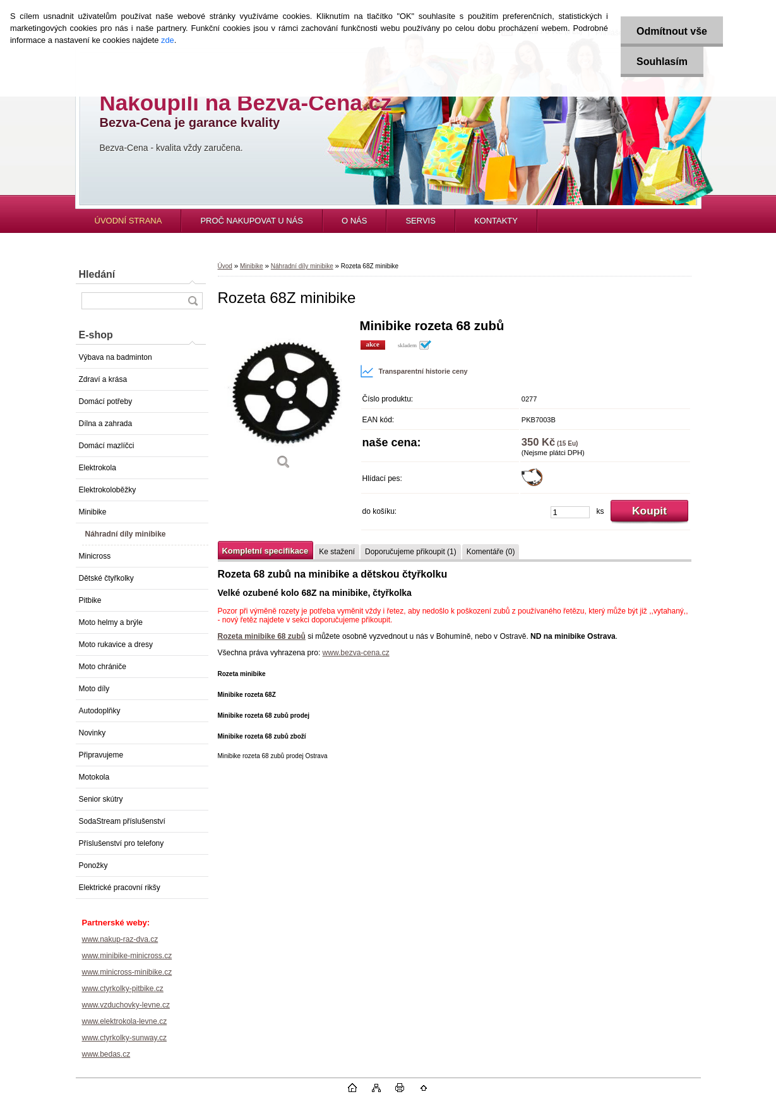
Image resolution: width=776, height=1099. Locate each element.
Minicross (95, 556)
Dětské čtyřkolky (106, 578)
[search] (192, 301)
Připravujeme (101, 755)
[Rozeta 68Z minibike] (284, 398)
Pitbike (90, 600)
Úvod (225, 266)
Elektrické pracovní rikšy (119, 887)
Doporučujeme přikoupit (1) (411, 551)
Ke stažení (337, 551)
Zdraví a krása (103, 379)
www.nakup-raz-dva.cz (120, 939)
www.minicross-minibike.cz (127, 972)
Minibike (93, 512)
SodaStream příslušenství (122, 821)
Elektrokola (97, 467)
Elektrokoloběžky (107, 489)
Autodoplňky (100, 710)
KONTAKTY (496, 220)
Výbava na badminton (115, 357)
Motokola (94, 777)
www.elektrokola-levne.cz (124, 1021)
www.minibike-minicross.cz (127, 955)
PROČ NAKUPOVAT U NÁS (251, 220)
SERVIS (420, 220)
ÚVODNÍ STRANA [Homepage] (128, 220)
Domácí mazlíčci (106, 445)
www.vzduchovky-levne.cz (126, 1005)
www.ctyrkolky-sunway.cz (124, 1037)
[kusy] (570, 512)
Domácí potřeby (106, 401)
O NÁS (354, 220)
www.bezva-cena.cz (356, 652)
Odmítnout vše (671, 31)
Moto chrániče (102, 666)
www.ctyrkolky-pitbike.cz (123, 988)
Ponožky (93, 865)
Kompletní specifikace (265, 550)
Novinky (92, 732)
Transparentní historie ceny (414, 371)
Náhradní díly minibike (125, 534)
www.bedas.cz (106, 1054)
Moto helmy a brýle (111, 622)
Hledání (97, 274)
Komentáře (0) (491, 551)
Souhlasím (662, 61)
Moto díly (94, 688)
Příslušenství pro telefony (121, 843)
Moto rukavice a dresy (116, 644)
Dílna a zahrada (106, 423)
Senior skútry (101, 799)
